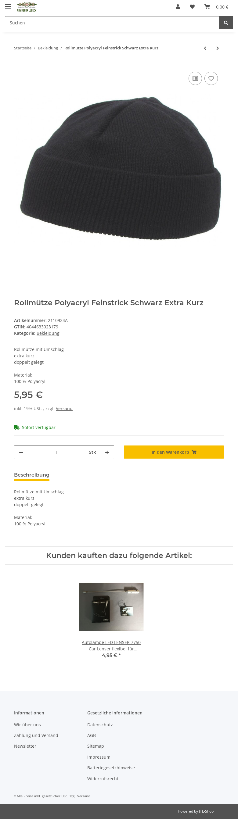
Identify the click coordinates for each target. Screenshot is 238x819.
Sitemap (95, 746)
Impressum (98, 757)
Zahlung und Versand (36, 735)
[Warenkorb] (216, 7)
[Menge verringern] (21, 452)
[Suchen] (112, 22)
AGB (91, 735)
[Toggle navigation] (8, 4)
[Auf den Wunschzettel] (211, 78)
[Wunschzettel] (192, 7)
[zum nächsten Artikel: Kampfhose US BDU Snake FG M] (217, 48)
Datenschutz (100, 725)
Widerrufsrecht (102, 778)
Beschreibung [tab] (31, 475)
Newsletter (25, 746)
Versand (64, 408)
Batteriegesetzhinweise (111, 768)
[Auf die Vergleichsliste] (195, 78)
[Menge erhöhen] (107, 452)
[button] (178, 7)
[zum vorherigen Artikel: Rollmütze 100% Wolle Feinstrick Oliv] (205, 48)
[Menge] (56, 452)
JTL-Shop (206, 811)
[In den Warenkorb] (174, 452)
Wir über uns (27, 725)
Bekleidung (48, 333)
